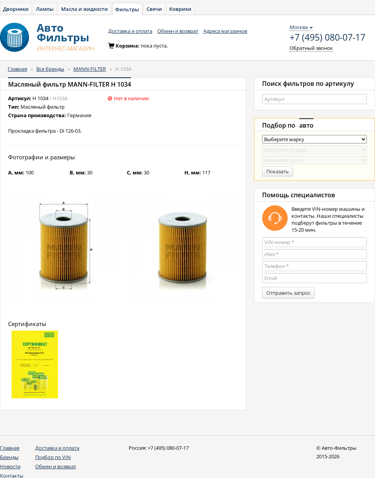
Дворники (16, 8)
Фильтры (127, 9)
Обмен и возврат (177, 30)
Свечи (154, 8)
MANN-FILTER (89, 68)
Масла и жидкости (84, 8)
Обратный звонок (311, 47)
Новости (10, 466)
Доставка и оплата (130, 30)
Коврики (180, 8)
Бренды (9, 457)
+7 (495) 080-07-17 (327, 37)
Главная (17, 68)
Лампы (45, 8)
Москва (301, 27)
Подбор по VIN (53, 457)
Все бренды (50, 68)
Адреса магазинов (225, 30)
